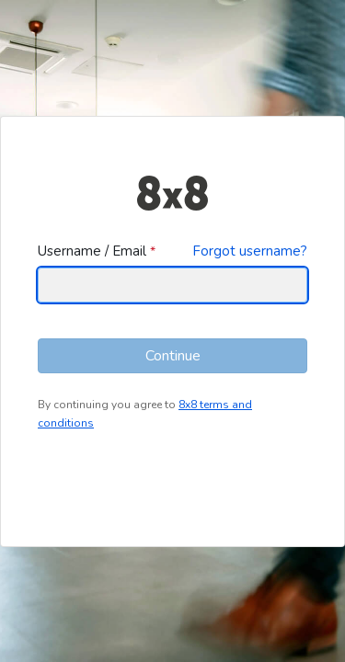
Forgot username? (249, 251)
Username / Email (92, 251)
